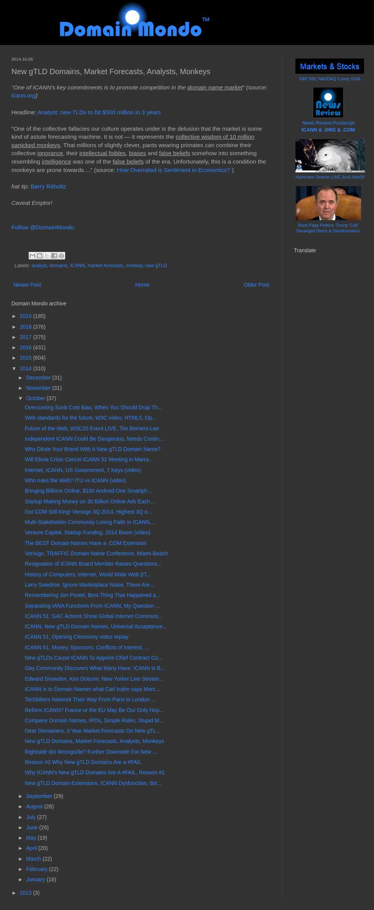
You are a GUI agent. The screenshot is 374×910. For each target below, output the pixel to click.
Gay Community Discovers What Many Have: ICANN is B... (95, 668)
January (36, 879)
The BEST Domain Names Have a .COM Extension (86, 543)
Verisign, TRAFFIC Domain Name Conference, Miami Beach (96, 553)
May (31, 838)
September (39, 796)
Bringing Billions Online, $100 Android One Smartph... (88, 491)
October (36, 398)
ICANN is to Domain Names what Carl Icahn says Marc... (92, 689)
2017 (26, 337)
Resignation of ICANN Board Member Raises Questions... (93, 564)
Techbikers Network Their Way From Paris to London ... (90, 699)
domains (58, 265)
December (39, 378)
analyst (39, 265)
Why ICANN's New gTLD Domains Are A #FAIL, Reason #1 (95, 772)
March (34, 859)
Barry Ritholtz (48, 186)
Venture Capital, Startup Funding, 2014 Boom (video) (87, 532)
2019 (26, 316)
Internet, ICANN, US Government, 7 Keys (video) (83, 470)
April (32, 848)
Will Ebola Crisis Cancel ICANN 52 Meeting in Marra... (89, 459)
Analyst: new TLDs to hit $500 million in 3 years (99, 112)
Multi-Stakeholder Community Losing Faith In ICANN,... (90, 522)
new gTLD (156, 265)
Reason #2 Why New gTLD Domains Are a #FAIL (83, 762)
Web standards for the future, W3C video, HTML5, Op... (90, 418)
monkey (134, 265)
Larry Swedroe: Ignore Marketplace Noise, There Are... (89, 585)
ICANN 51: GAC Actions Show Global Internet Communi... (93, 616)
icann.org (23, 95)
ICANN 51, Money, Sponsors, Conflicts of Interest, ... (87, 647)
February (37, 869)
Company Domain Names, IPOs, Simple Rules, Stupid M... (94, 720)
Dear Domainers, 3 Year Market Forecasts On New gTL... (93, 731)
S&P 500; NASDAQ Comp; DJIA (330, 78)
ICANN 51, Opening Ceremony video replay (77, 637)
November (39, 388)
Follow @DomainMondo (42, 227)
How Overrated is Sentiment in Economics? (173, 170)
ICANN (77, 265)
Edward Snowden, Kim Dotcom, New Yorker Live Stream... (94, 679)
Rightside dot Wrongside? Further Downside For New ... (91, 752)
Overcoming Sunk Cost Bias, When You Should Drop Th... (93, 407)
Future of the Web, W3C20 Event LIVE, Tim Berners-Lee (92, 428)
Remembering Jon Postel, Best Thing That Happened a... (92, 595)
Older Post (256, 285)
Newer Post (27, 285)
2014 (26, 368)
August (35, 806)
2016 (26, 347)
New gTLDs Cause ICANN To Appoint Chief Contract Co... (94, 658)
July (31, 817)
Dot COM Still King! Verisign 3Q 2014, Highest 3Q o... (88, 512)
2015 (26, 358)
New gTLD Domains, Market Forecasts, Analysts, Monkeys (94, 741)
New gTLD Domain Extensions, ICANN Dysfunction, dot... (93, 783)
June (32, 827)
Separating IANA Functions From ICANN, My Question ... (92, 606)
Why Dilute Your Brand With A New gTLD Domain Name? (93, 449)
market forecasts (105, 265)
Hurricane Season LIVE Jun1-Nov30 (330, 177)
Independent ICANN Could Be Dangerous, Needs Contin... (94, 439)
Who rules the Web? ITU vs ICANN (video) (75, 480)
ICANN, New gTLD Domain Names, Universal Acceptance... (96, 626)
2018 (26, 327)
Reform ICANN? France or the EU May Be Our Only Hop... (94, 710)
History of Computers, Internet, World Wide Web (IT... (88, 574)
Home (142, 285)
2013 (26, 893)
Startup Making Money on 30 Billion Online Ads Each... (89, 501)
